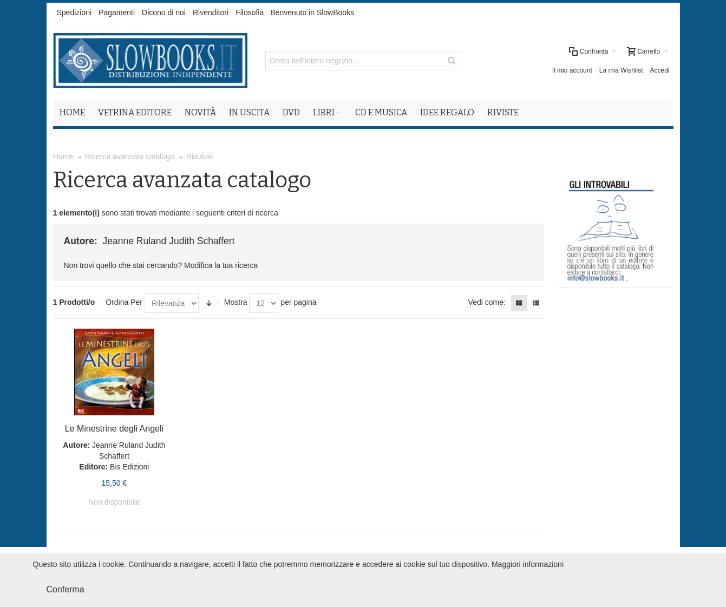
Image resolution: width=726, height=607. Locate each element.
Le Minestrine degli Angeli (114, 428)
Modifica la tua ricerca (221, 265)
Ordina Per (124, 302)
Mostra (235, 302)
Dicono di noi (164, 12)
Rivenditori (210, 12)
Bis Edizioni (129, 466)
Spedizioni (74, 12)
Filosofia (250, 12)
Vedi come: (487, 302)
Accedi (659, 70)
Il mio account (572, 70)
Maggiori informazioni (528, 564)
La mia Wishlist (621, 70)
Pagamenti (117, 12)
